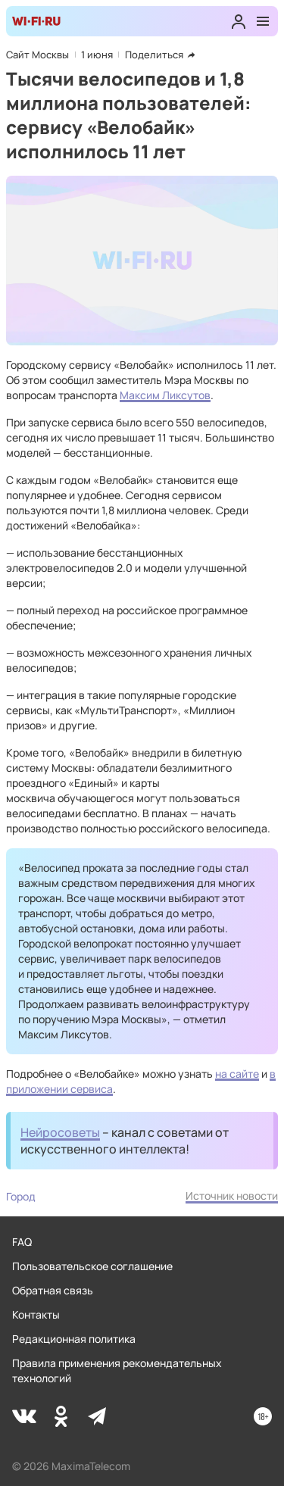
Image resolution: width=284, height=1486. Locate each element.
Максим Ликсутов (165, 395)
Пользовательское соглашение (92, 1266)
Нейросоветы (60, 1132)
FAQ (22, 1242)
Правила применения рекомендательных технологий (117, 1370)
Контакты (36, 1314)
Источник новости (232, 1195)
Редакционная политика (74, 1338)
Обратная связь (52, 1290)
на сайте (237, 1073)
